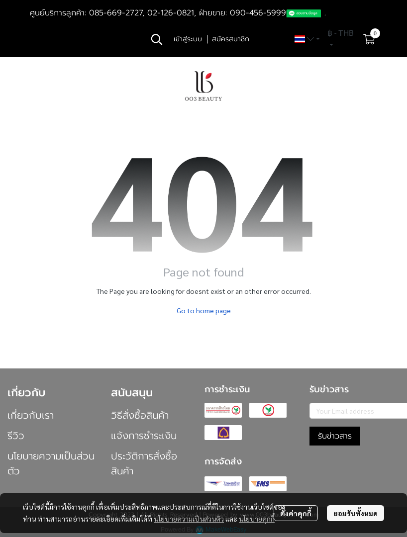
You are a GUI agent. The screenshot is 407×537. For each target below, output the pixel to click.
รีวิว (15, 435)
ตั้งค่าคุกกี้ (295, 513)
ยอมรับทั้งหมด (355, 513)
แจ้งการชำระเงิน (144, 435)
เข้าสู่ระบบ (188, 39)
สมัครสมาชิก (230, 39)
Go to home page (204, 310)
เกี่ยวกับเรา (30, 415)
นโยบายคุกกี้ (257, 518)
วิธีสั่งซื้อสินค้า (140, 415)
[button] (156, 39)
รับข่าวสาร (335, 436)
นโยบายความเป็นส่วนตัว (189, 518)
